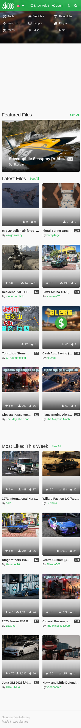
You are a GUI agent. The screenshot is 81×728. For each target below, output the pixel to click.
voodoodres (54, 687)
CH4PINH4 (13, 687)
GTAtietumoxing (16, 357)
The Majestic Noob (17, 419)
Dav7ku (11, 625)
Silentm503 (54, 564)
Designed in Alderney (16, 717)
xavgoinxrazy (14, 235)
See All (74, 115)
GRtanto (52, 503)
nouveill (51, 357)
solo (8, 503)
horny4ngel (53, 235)
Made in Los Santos (15, 721)
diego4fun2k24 (15, 296)
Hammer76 (53, 296)
